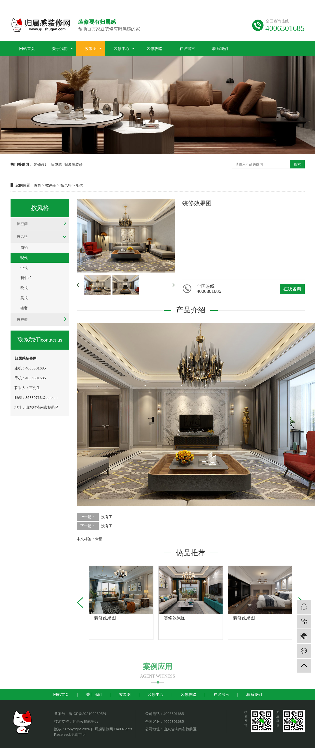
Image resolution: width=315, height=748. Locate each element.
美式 (24, 298)
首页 (37, 185)
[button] (80, 602)
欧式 (24, 288)
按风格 (66, 185)
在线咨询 (292, 288)
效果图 (91, 47)
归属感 (56, 164)
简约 (24, 248)
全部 (98, 539)
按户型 (22, 319)
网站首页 (27, 47)
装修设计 (41, 164)
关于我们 (60, 47)
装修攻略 (154, 47)
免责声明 (78, 734)
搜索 (297, 164)
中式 (24, 268)
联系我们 (220, 47)
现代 (79, 185)
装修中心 (121, 47)
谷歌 (272, 4)
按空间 (22, 224)
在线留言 (187, 47)
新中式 (25, 278)
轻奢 (24, 308)
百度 (261, 4)
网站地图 (223, 4)
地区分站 (297, 4)
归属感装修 (73, 164)
